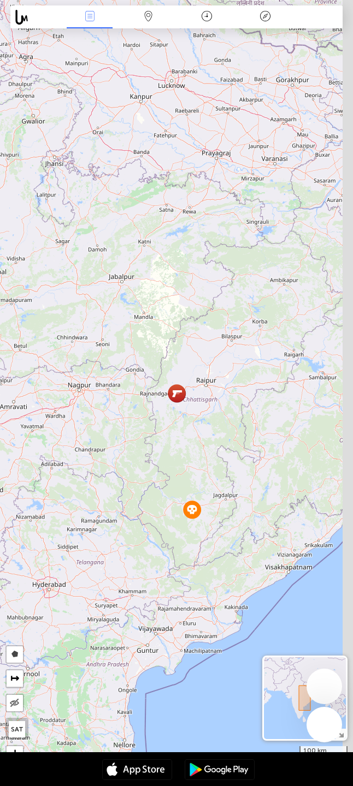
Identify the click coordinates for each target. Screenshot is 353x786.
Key (265, 17)
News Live (89, 17)
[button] (192, 509)
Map (148, 17)
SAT (17, 729)
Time (207, 17)
